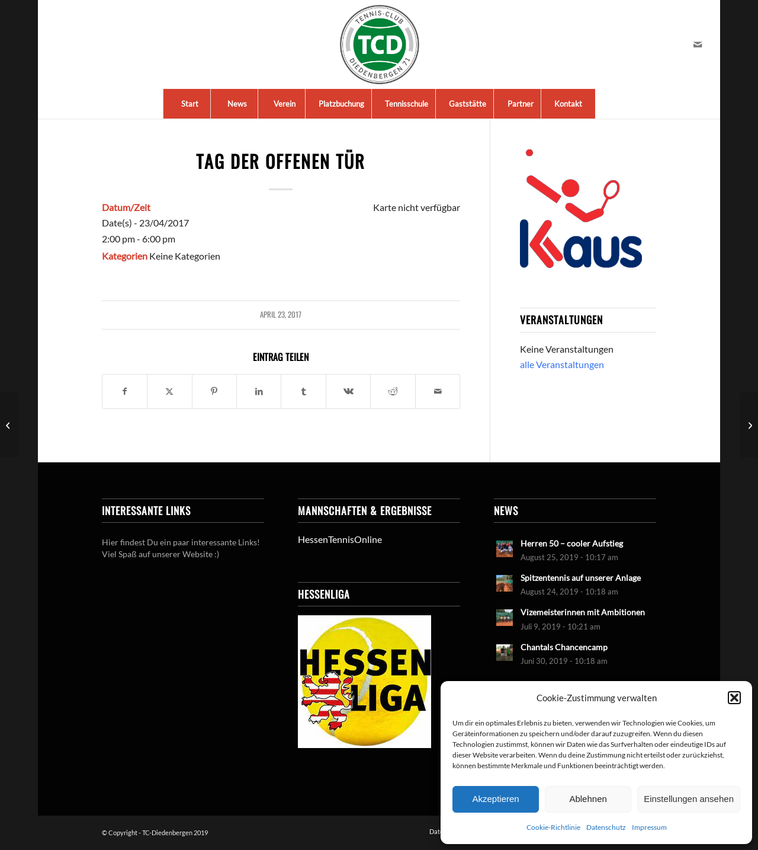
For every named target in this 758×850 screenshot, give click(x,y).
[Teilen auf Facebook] (124, 391)
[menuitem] (189, 104)
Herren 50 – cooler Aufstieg (572, 543)
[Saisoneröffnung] (9, 425)
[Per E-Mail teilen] (438, 391)
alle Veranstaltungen (562, 364)
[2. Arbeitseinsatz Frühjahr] (749, 425)
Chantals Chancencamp (564, 647)
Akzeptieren (495, 799)
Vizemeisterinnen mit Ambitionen (583, 612)
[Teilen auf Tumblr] (303, 391)
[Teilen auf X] (169, 391)
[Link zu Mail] (697, 44)
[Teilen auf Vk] (348, 391)
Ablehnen (587, 799)
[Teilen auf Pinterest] (214, 391)
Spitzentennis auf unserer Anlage (581, 578)
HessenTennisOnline (340, 539)
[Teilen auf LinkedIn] (259, 391)
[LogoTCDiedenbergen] (379, 44)
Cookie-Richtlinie (553, 827)
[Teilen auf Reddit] (393, 391)
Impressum (649, 827)
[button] (734, 698)
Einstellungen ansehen (689, 799)
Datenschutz (606, 827)
